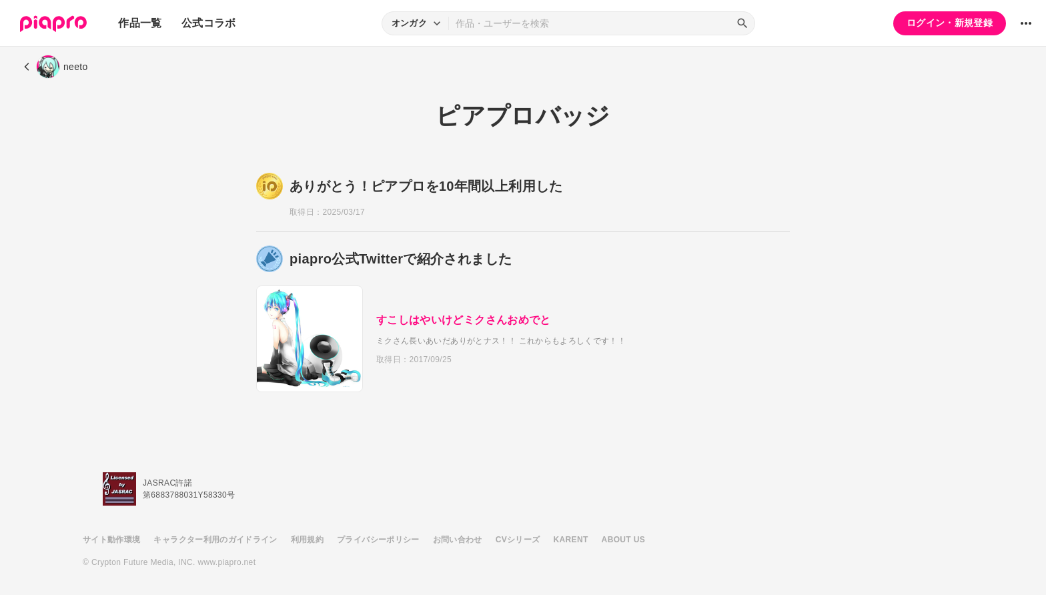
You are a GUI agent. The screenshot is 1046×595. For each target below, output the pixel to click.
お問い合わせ (457, 539)
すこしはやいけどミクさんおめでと (463, 320)
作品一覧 (139, 23)
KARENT (571, 539)
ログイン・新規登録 (950, 22)
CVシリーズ (518, 539)
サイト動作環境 (111, 539)
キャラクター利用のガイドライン (215, 539)
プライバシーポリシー (378, 539)
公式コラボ (208, 23)
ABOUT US (623, 539)
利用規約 (307, 539)
